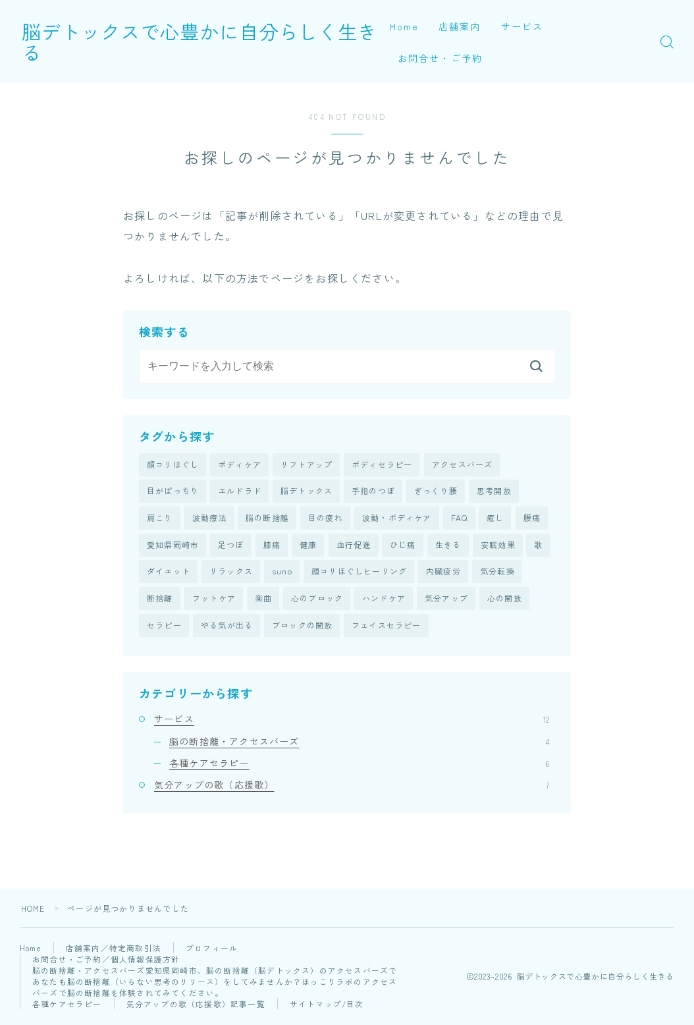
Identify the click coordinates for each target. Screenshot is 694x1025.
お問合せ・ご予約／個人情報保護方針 (106, 962)
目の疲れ (325, 518)
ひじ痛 (403, 546)
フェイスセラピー (386, 628)
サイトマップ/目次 (327, 1007)
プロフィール (214, 951)
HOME (33, 912)
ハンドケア (384, 601)
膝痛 (271, 546)
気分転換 (497, 573)
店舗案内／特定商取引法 (115, 951)
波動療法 (209, 518)
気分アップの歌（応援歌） (351, 787)
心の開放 (504, 601)
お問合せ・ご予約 (440, 58)
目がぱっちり (173, 491)
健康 (308, 546)
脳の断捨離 (267, 518)
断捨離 (160, 601)
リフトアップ (306, 464)
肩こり (160, 518)
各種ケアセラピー (359, 766)
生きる (448, 546)
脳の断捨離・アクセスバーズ (359, 744)
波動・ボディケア (397, 518)
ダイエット (168, 573)
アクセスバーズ (462, 464)
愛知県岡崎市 (173, 546)
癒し (495, 518)
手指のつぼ (373, 491)
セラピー (164, 628)
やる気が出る (227, 628)
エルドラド (239, 491)
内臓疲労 (443, 573)
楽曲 (263, 601)
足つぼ (231, 546)
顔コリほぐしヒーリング (359, 573)
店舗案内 (460, 26)
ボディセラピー (382, 464)
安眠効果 (498, 546)
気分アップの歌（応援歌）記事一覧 (195, 1007)
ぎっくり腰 (436, 491)
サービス (522, 26)
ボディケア (239, 464)
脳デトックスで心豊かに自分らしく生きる (222, 41)
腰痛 (532, 518)
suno (282, 573)
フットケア (214, 601)
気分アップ (446, 601)
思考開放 (494, 491)
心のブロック (317, 601)
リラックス (231, 573)
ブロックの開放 (302, 628)
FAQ (459, 518)
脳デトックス (306, 491)
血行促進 (353, 546)
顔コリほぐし (173, 464)
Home (404, 26)
